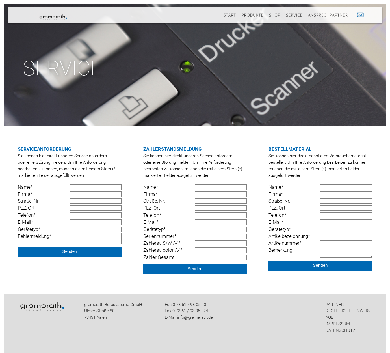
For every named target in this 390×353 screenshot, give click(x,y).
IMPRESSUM (338, 323)
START (230, 12)
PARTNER (335, 304)
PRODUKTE (252, 12)
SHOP (274, 12)
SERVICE (294, 12)
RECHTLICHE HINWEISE (349, 310)
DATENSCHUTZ (340, 330)
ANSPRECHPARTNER (328, 12)
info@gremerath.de (195, 317)
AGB (329, 317)
